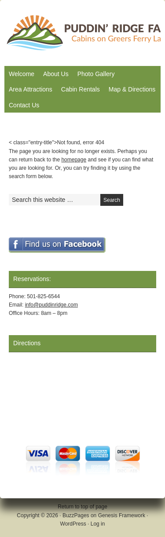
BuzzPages (75, 515)
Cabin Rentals (80, 89)
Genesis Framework (121, 515)
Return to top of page (82, 507)
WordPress (73, 524)
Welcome (21, 73)
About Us (56, 73)
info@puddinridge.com (51, 305)
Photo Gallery (96, 73)
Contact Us (24, 105)
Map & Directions (132, 89)
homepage (73, 160)
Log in (98, 524)
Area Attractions (30, 89)
